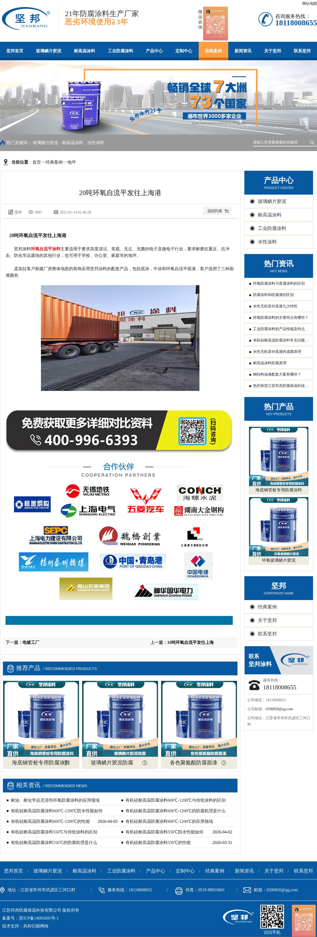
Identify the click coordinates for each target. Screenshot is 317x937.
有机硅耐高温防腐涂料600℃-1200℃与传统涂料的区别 (175, 800)
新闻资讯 (243, 51)
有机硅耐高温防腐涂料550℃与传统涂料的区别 (54, 832)
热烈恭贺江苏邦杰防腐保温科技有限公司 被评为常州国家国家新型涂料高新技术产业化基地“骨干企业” (281, 387)
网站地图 (309, 4)
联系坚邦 (302, 51)
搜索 (313, 142)
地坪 (71, 162)
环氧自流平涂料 (45, 249)
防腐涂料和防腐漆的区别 (273, 295)
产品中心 (154, 51)
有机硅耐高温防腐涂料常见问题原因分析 (281, 342)
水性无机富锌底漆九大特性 (275, 306)
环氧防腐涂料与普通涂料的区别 (279, 283)
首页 (36, 162)
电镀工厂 (30, 642)
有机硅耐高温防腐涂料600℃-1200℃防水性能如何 (56, 811)
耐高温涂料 (84, 51)
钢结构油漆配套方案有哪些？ (277, 374)
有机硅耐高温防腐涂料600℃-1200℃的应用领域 (169, 821)
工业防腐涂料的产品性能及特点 (279, 329)
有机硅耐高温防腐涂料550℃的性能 (158, 842)
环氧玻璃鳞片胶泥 (279, 560)
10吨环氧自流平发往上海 (190, 642)
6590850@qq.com (279, 709)
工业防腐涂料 (120, 51)
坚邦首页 (14, 51)
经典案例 (213, 51)
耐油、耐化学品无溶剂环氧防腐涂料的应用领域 (55, 800)
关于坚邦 (272, 51)
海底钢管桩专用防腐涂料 (41, 762)
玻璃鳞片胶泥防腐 (112, 762)
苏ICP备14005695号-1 (39, 918)
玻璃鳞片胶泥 (48, 51)
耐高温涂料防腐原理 (269, 363)
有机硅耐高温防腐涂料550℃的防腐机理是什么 (54, 842)
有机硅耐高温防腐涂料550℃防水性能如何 (164, 832)
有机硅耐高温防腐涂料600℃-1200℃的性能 (50, 821)
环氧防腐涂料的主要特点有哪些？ (281, 318)
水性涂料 (95, 142)
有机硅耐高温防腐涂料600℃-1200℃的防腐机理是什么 (175, 811)
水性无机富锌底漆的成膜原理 (277, 352)
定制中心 (183, 51)
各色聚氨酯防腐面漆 (193, 762)
